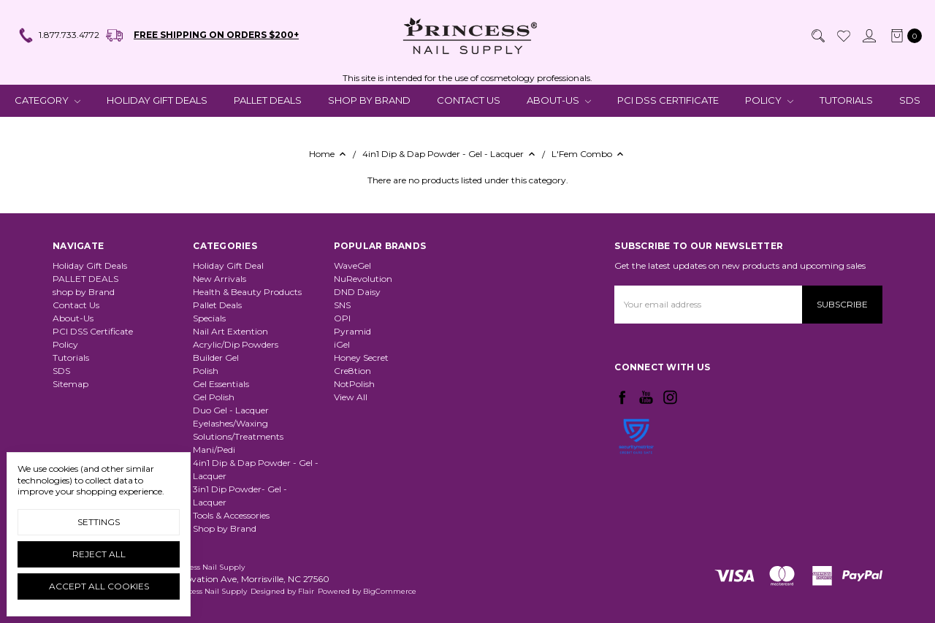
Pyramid (352, 331)
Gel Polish (213, 396)
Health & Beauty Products (247, 291)
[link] (636, 475)
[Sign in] (868, 35)
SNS (342, 304)
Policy (769, 100)
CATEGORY (47, 100)
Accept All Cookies (99, 586)
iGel (342, 344)
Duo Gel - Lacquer (231, 410)
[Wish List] (843, 35)
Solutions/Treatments (238, 436)
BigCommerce (389, 591)
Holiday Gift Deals (157, 100)
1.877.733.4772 (58, 36)
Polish (205, 370)
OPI (342, 318)
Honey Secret (361, 357)
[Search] (817, 35)
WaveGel (352, 265)
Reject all (99, 554)
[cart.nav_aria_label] (903, 36)
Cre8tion (352, 370)
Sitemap (70, 383)
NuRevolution (363, 278)
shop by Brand (369, 100)
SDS (909, 100)
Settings (98, 521)
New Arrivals (219, 278)
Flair (306, 591)
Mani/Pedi (214, 449)
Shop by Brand (224, 528)
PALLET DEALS (268, 100)
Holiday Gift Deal (228, 265)
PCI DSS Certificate (668, 100)
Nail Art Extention (230, 331)
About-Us (559, 100)
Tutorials (846, 100)
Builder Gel (216, 357)
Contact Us (468, 100)
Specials (209, 318)
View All (350, 396)
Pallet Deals (217, 304)
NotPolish (354, 383)
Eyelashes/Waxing (230, 423)
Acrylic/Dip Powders (235, 344)
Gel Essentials (221, 383)
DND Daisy (357, 291)
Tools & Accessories (231, 515)
